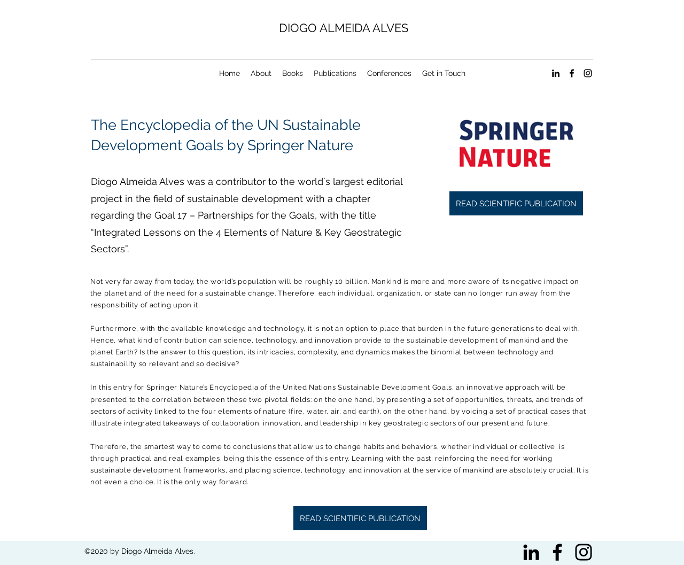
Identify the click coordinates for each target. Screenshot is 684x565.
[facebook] (571, 73)
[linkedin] (555, 73)
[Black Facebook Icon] (557, 552)
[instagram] (587, 73)
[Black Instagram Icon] (583, 552)
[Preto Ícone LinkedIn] (531, 552)
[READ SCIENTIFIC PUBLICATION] (516, 203)
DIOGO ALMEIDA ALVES (343, 28)
